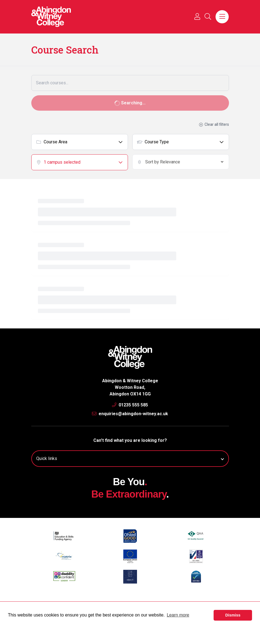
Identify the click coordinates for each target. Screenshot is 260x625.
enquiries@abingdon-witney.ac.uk (130, 413)
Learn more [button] (178, 615)
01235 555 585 (130, 405)
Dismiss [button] (233, 615)
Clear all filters (214, 124)
